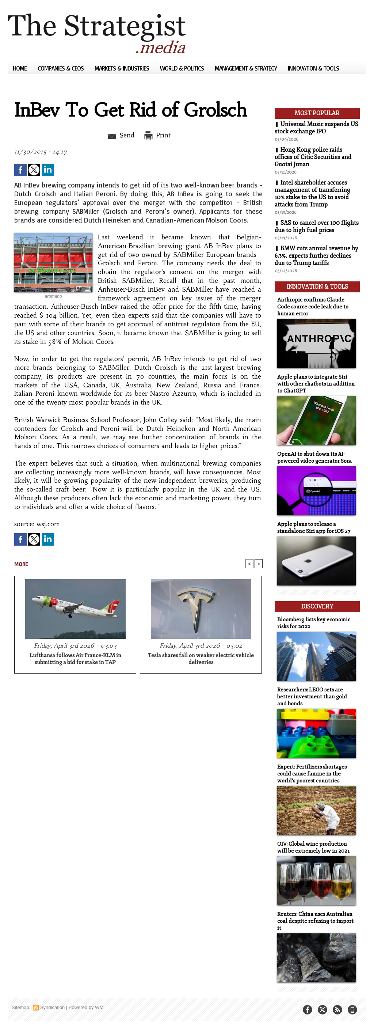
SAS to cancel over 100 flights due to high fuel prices (317, 226)
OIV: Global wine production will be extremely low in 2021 (313, 847)
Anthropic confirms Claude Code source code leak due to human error (312, 306)
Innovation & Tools (313, 68)
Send (120, 135)
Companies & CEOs (61, 68)
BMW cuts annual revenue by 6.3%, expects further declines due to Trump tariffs (316, 256)
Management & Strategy (246, 68)
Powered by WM (86, 1007)
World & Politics (182, 68)
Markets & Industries (122, 68)
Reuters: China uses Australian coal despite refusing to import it (315, 921)
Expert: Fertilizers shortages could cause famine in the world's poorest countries (312, 773)
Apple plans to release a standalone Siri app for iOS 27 (313, 528)
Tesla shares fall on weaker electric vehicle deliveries (201, 659)
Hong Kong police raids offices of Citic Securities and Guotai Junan (313, 157)
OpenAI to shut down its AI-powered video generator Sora (314, 457)
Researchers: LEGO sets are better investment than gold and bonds (312, 696)
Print (157, 135)
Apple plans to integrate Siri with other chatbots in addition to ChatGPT (316, 383)
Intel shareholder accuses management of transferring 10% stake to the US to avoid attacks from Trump (312, 193)
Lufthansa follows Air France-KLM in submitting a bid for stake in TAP (75, 659)
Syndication (52, 1007)
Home (20, 68)
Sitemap (20, 1007)
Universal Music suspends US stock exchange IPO (316, 128)
